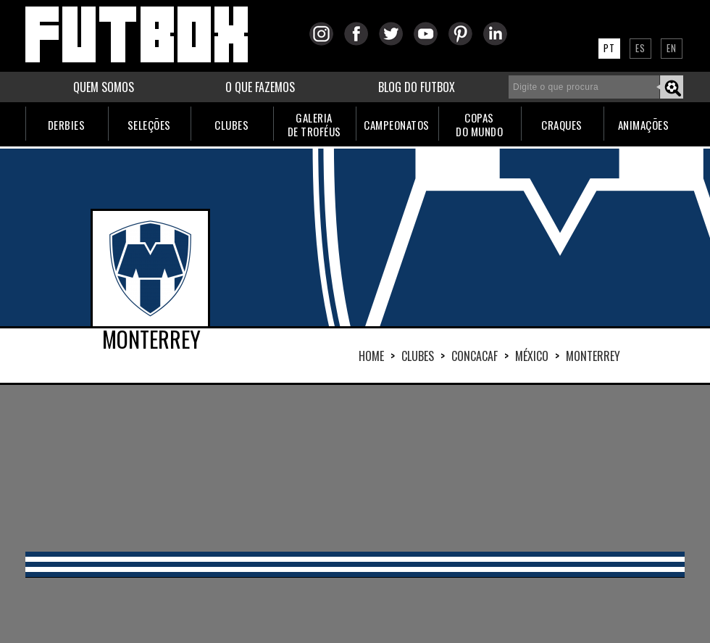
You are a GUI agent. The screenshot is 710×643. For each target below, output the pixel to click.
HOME (371, 356)
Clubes (417, 356)
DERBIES (66, 125)
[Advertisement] (355, 468)
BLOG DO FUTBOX (416, 87)
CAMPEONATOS (397, 125)
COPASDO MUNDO (479, 124)
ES (640, 48)
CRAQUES (561, 125)
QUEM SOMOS (103, 87)
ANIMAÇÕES (643, 125)
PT (609, 48)
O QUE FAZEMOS (260, 87)
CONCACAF (474, 356)
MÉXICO (531, 356)
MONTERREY (593, 356)
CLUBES (231, 125)
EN (672, 48)
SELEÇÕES (149, 125)
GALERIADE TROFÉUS (314, 124)
